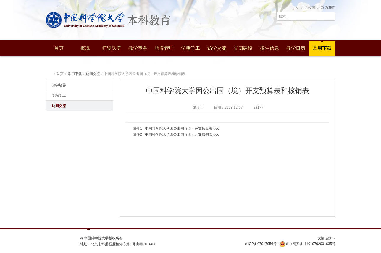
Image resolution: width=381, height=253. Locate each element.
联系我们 (328, 8)
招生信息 (269, 48)
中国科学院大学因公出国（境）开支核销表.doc (182, 134)
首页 (59, 48)
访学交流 (216, 48)
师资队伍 (111, 48)
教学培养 (59, 85)
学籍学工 (190, 48)
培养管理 (164, 48)
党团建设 (243, 48)
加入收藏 (308, 8)
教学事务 (137, 48)
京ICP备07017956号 (260, 244)
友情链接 (326, 238)
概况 (85, 48)
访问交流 (93, 74)
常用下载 (322, 48)
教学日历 (295, 48)
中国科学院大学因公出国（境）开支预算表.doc (182, 128)
